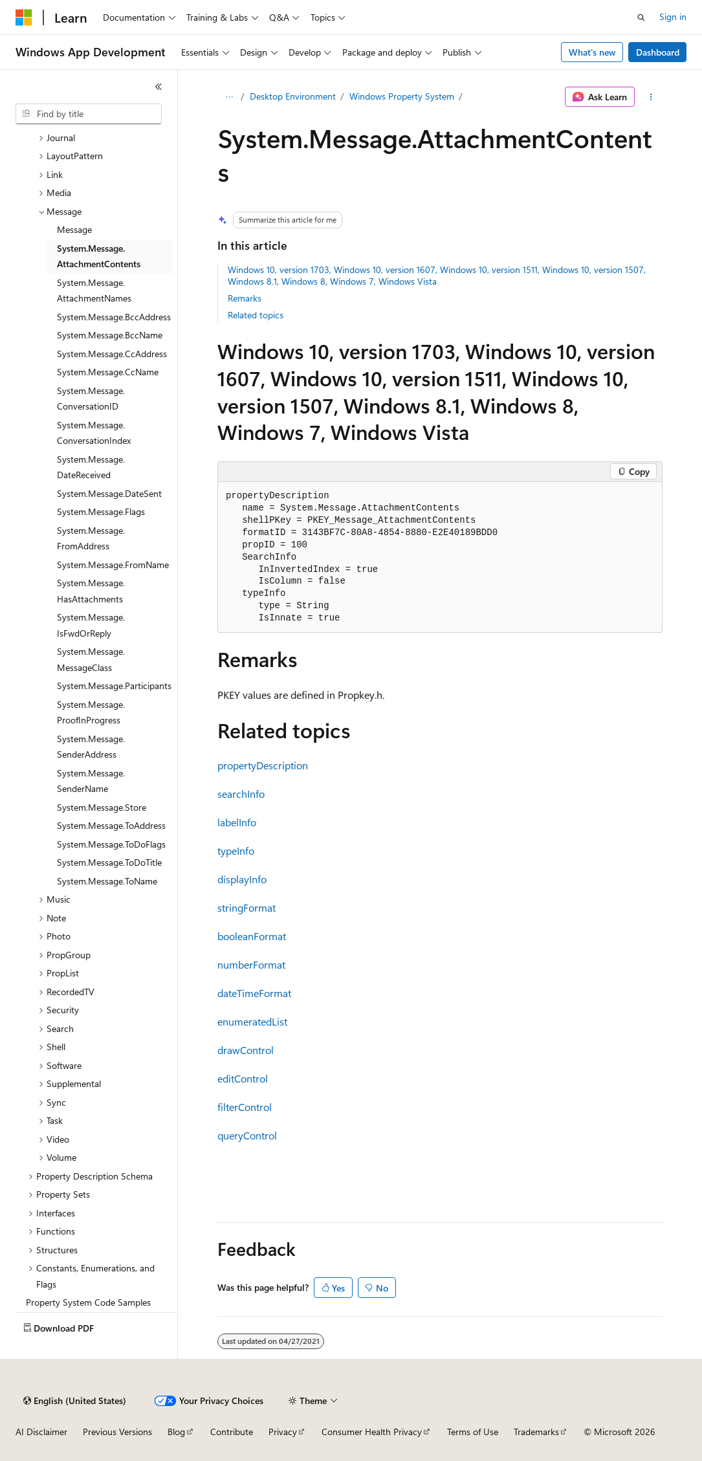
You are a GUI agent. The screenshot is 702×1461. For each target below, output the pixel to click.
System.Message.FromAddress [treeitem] (91, 538)
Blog (176, 1431)
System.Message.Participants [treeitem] (114, 685)
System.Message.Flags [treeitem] (101, 511)
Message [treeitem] (74, 229)
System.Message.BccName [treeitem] (109, 335)
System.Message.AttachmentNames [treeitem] (94, 290)
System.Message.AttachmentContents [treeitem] (98, 256)
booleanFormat (251, 936)
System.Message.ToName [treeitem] (107, 881)
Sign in (672, 16)
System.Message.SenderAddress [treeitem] (91, 746)
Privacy (283, 1431)
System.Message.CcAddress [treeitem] (112, 353)
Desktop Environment (293, 96)
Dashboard (657, 52)
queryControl (247, 1135)
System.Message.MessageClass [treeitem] (91, 659)
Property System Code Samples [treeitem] (88, 1302)
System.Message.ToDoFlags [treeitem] (111, 844)
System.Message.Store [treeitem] (101, 807)
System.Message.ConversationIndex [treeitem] (94, 433)
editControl (242, 1078)
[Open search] (641, 17)
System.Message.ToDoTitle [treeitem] (109, 862)
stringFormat (246, 907)
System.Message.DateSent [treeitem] (109, 493)
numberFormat (251, 964)
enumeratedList (252, 1021)
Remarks (244, 298)
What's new (592, 52)
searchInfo (241, 793)
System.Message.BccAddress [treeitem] (114, 317)
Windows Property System (401, 96)
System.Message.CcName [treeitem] (108, 372)
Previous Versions (117, 1431)
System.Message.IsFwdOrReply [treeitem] (91, 625)
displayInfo (242, 879)
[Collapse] (158, 86)
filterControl (244, 1107)
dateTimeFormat (254, 993)
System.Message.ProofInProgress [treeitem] (91, 712)
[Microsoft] (24, 17)
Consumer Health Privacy (372, 1431)
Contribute (231, 1431)
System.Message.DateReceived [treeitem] (91, 467)
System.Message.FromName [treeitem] (113, 564)
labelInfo (236, 822)
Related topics (255, 315)
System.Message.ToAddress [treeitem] (111, 825)
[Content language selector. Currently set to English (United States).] (75, 1400)
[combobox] (89, 114)
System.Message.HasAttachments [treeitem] (91, 591)
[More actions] (651, 97)
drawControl (245, 1050)
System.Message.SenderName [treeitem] (91, 781)
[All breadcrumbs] (228, 97)
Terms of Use (472, 1431)
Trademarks (536, 1431)
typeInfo (235, 850)
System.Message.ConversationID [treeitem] (91, 398)
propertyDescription (262, 765)
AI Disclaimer (41, 1431)
